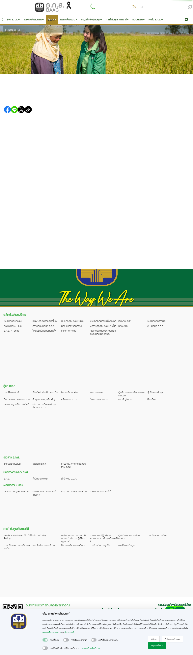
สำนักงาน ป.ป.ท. (69, 478)
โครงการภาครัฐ (68, 330)
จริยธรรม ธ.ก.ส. (69, 399)
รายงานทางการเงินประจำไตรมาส (45, 493)
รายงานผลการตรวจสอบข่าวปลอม (73, 465)
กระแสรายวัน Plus (13, 326)
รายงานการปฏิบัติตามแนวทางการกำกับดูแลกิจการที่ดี (104, 538)
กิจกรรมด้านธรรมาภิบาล (73, 545)
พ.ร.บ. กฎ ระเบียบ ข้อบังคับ (17, 404)
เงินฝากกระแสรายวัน (156, 321)
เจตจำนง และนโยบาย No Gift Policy (18, 536)
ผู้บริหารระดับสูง (155, 392)
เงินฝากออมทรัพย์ (13, 321)
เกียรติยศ (151, 399)
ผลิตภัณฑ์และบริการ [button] (34, 19)
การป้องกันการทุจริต (100, 545)
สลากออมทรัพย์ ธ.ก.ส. (44, 326)
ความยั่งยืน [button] (138, 19)
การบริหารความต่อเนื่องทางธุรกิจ (17, 546)
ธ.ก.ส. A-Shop (11, 330)
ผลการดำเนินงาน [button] (68, 19)
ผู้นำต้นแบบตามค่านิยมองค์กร (129, 536)
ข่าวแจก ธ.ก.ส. (39, 463)
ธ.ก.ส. (7, 478)
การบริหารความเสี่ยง (157, 535)
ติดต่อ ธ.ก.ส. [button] (156, 19)
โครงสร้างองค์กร (69, 392)
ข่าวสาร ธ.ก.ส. (13, 29)
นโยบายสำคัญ (39, 535)
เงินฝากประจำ (124, 321)
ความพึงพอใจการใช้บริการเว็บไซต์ (175, 605)
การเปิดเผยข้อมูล (126, 545)
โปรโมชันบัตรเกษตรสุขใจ (44, 330)
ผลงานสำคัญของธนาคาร (16, 491)
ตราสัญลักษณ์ (125, 399)
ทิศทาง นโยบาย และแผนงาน (17, 399)
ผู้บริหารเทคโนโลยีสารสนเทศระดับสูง (131, 393)
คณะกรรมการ (96, 392)
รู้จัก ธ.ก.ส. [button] (13, 19)
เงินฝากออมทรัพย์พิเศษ (72, 321)
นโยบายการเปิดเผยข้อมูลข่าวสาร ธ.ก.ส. (44, 405)
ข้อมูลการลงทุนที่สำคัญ (44, 399)
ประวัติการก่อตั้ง (12, 392)
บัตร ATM (123, 326)
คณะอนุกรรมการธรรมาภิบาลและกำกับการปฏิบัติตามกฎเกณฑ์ (73, 538)
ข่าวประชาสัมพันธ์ (12, 463)
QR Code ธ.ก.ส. (155, 326)
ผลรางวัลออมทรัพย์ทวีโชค (103, 326)
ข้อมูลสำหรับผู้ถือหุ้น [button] (91, 19)
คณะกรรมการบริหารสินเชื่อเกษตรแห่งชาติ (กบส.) (103, 332)
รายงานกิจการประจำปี (100, 491)
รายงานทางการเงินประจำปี (74, 491)
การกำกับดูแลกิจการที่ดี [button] (117, 19)
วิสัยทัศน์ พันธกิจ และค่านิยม (46, 392)
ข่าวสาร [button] (52, 19)
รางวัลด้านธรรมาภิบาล (44, 545)
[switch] (45, 640)
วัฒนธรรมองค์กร (99, 399)
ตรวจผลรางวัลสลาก (71, 326)
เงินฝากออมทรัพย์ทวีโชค (45, 321)
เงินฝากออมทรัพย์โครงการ (103, 321)
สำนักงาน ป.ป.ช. (40, 478)
